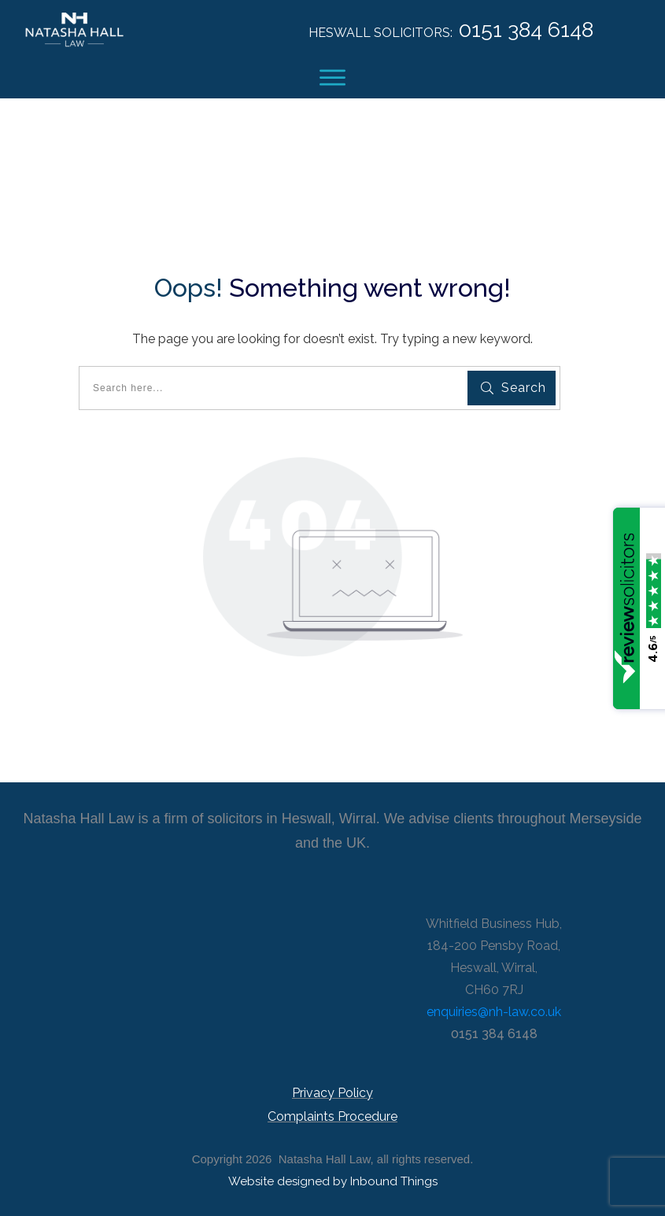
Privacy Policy (332, 1092)
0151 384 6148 (526, 29)
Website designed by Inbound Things (333, 1181)
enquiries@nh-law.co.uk (494, 1011)
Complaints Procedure (332, 1116)
